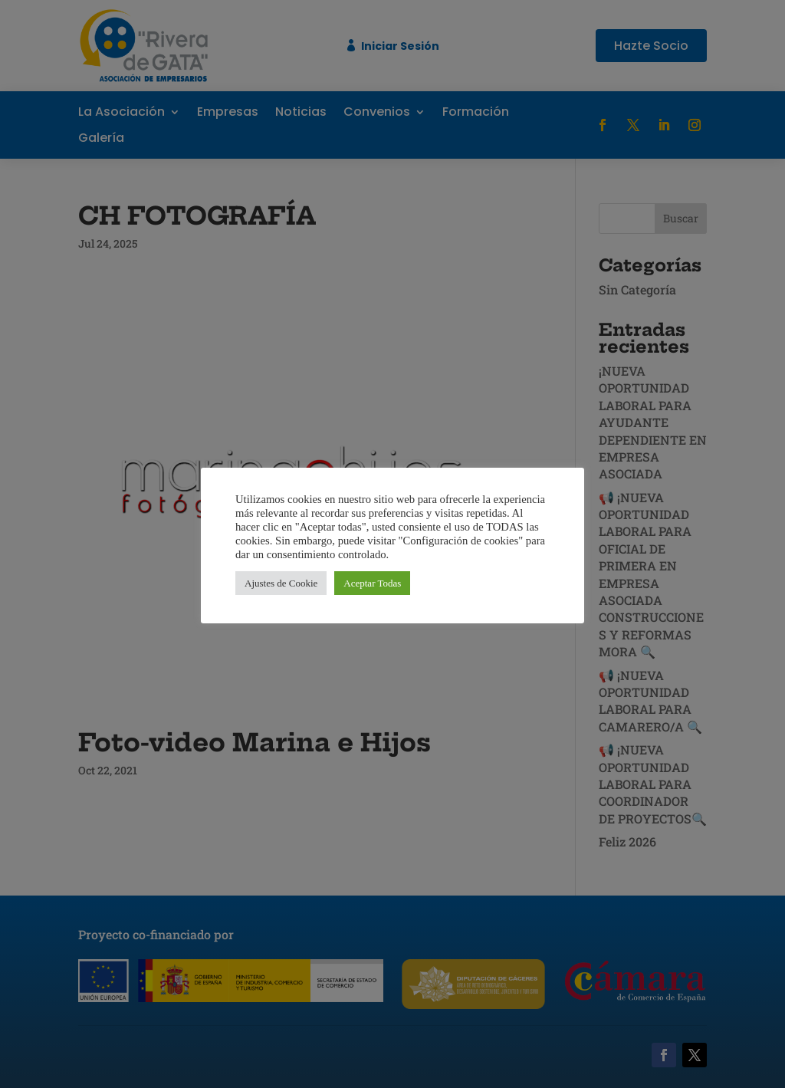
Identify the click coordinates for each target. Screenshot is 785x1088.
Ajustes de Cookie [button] (281, 583)
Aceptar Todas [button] (372, 583)
